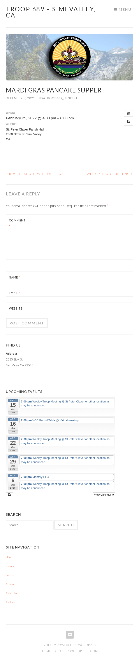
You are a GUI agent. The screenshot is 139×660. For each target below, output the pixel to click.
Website (16, 308)
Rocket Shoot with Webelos (34, 174)
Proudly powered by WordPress (69, 645)
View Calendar (104, 494)
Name (14, 277)
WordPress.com (84, 651)
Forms (10, 575)
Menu (125, 9)
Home (9, 557)
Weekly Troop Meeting (110, 174)
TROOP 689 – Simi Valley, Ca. (51, 12)
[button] (128, 122)
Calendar (11, 593)
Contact (11, 584)
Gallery (10, 602)
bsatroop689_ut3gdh (58, 98)
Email (15, 293)
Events (10, 566)
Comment (17, 223)
